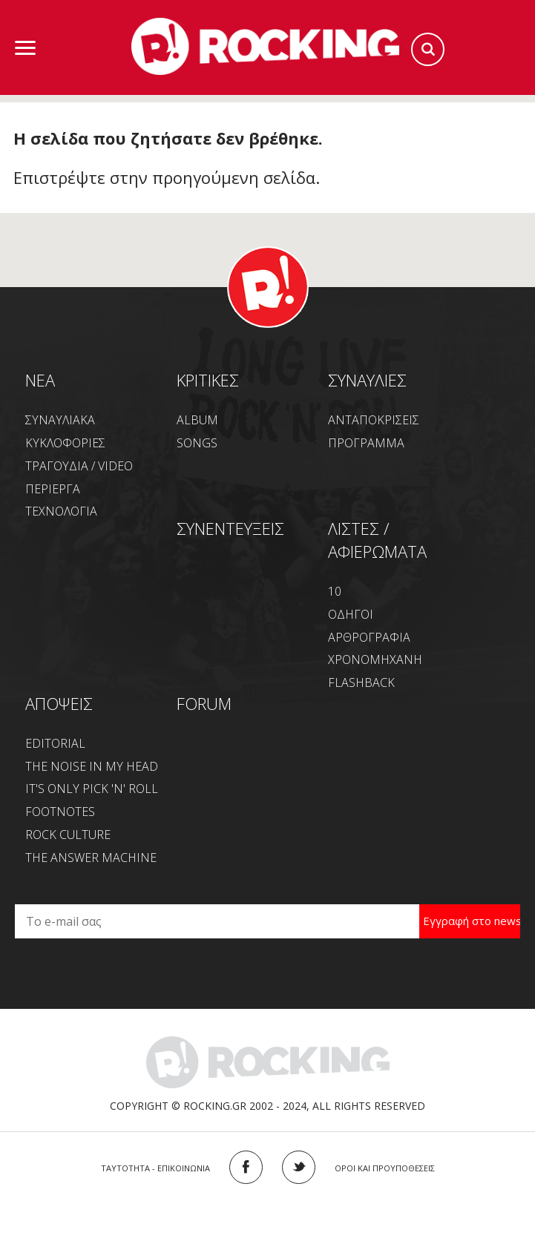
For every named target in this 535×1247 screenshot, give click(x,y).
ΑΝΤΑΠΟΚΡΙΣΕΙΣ (373, 420)
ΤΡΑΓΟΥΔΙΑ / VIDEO (79, 466)
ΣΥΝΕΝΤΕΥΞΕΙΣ (230, 528)
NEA (40, 380)
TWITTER (298, 1167)
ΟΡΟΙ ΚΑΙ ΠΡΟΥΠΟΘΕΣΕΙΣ (385, 1168)
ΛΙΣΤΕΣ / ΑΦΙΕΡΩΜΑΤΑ (377, 539)
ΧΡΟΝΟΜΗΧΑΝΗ (375, 659)
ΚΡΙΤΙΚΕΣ (208, 380)
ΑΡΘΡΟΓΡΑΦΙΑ (369, 637)
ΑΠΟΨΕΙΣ (59, 703)
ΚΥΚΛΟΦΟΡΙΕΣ (65, 443)
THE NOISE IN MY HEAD (91, 766)
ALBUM (197, 420)
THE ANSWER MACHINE (91, 857)
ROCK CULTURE (68, 834)
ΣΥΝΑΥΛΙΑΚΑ (60, 420)
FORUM (204, 703)
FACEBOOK (246, 1167)
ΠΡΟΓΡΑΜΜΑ (366, 443)
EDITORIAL (55, 743)
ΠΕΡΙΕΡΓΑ (52, 489)
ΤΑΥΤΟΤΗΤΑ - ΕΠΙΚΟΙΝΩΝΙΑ (155, 1168)
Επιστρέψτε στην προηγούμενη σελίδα (164, 177)
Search (427, 49)
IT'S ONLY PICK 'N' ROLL (91, 788)
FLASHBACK (361, 682)
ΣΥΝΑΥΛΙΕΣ (367, 380)
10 (334, 591)
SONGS (197, 443)
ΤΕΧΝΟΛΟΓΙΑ (61, 511)
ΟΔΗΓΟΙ (350, 614)
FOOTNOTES (60, 811)
